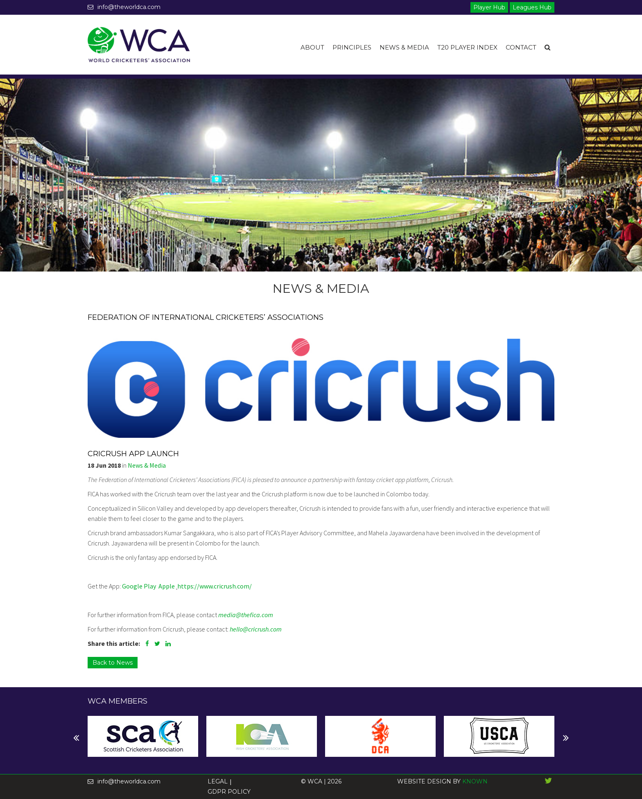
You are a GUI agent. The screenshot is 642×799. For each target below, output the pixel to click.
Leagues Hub (532, 7)
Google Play (139, 586)
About (312, 47)
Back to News (113, 662)
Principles (351, 47)
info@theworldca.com (124, 7)
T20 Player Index (467, 47)
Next (94, 738)
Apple (167, 586)
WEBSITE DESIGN (424, 781)
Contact (521, 47)
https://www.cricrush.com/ (214, 586)
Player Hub (489, 7)
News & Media (404, 47)
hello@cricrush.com (256, 629)
